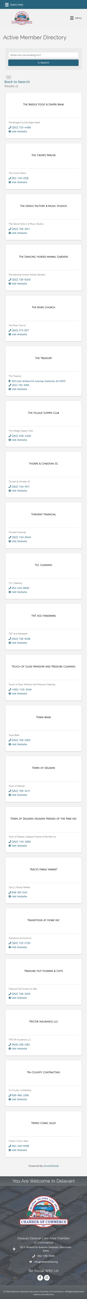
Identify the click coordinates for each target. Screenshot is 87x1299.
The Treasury (15, 376)
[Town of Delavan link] (43, 768)
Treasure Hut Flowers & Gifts (23, 989)
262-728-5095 (46, 1256)
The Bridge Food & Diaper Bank (24, 122)
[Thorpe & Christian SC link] (43, 463)
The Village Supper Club (21, 431)
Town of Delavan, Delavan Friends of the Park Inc (32, 837)
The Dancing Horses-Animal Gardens (27, 274)
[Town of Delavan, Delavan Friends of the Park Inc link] (43, 818)
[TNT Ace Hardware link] (43, 615)
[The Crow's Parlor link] (43, 155)
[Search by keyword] (43, 55)
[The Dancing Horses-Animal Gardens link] (43, 256)
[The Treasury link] (43, 358)
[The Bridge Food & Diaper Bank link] (43, 104)
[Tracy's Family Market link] (43, 869)
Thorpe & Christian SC (19, 481)
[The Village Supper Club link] (43, 413)
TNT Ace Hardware (18, 633)
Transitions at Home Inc (20, 938)
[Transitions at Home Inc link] (43, 920)
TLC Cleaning (15, 583)
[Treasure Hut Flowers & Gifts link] (43, 971)
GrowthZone (51, 1166)
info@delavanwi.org (46, 1262)
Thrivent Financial (17, 532)
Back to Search (17, 81)
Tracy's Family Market (19, 887)
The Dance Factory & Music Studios (26, 224)
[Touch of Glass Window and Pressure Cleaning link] (43, 666)
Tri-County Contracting (20, 1090)
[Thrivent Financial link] (43, 514)
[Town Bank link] (43, 717)
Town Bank (14, 735)
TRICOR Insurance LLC (20, 1039)
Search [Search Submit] (43, 62)
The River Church (17, 325)
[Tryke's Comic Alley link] (43, 1123)
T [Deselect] (8, 77)
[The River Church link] (43, 307)
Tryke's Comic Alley (18, 1141)
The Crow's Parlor (17, 173)
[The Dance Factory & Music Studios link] (43, 206)
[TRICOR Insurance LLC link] (43, 1021)
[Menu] (14, 5)
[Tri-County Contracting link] (43, 1072)
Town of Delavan (17, 786)
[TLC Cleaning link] (43, 565)
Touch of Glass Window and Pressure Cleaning (32, 684)
